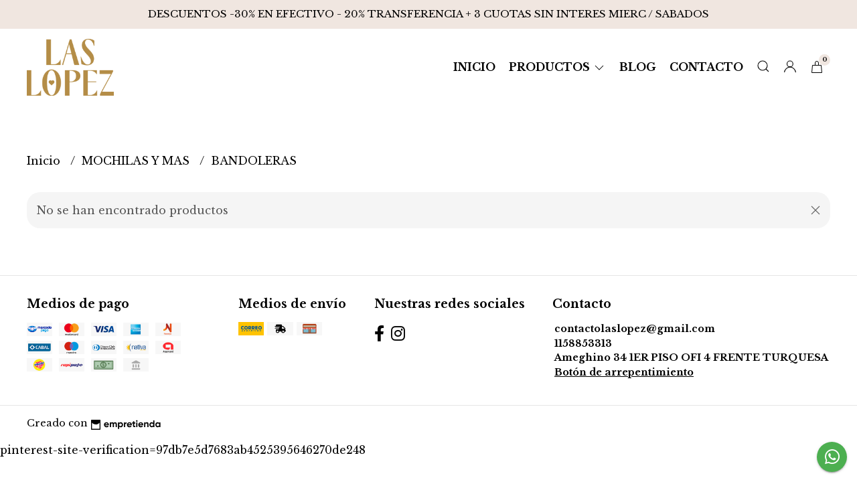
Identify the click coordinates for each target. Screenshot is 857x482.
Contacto (706, 67)
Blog (637, 67)
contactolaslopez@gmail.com (634, 329)
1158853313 (583, 343)
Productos (557, 67)
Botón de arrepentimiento (624, 372)
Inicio (474, 67)
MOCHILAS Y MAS (137, 160)
